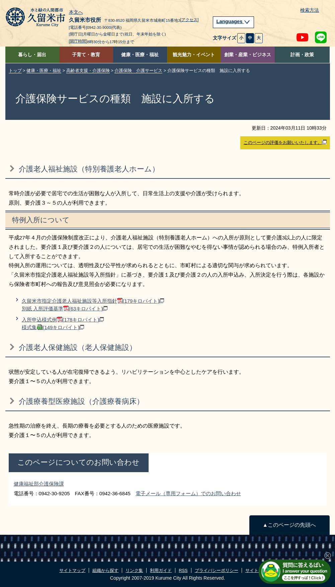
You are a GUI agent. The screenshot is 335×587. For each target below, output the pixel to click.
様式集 (53, 327)
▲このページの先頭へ (289, 525)
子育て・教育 (86, 54)
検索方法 (309, 10)
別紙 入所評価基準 (65, 308)
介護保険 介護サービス (138, 70)
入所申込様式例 (63, 319)
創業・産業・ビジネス (247, 54)
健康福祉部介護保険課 (39, 484)
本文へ (76, 12)
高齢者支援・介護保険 (88, 70)
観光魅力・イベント (194, 54)
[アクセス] (189, 19)
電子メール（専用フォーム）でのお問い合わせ (188, 493)
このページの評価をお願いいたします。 (285, 142)
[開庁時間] (78, 41)
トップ (15, 70)
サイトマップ (72, 570)
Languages (234, 21)
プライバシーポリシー (216, 570)
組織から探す (105, 570)
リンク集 (134, 570)
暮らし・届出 (32, 54)
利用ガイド (161, 570)
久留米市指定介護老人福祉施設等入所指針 (93, 301)
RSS (183, 570)
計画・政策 (302, 54)
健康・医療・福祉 (140, 54)
